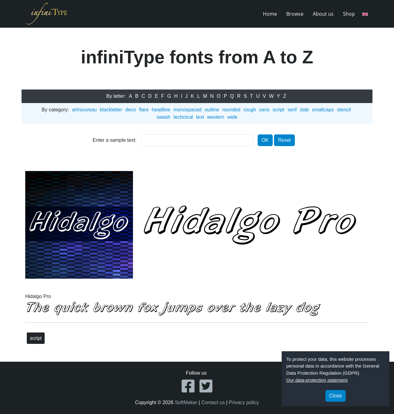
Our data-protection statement (317, 380)
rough (249, 109)
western (215, 117)
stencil (344, 109)
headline (161, 109)
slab (304, 109)
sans (264, 109)
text (200, 117)
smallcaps (323, 109)
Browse (295, 13)
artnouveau (84, 109)
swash (163, 117)
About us (323, 13)
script (278, 109)
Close (335, 395)
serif (292, 109)
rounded (231, 109)
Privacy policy (244, 402)
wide (232, 117)
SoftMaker (186, 402)
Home (270, 13)
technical (183, 117)
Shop (349, 13)
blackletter (111, 109)
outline (212, 109)
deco (130, 109)
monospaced (187, 109)
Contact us (213, 402)
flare (144, 109)
